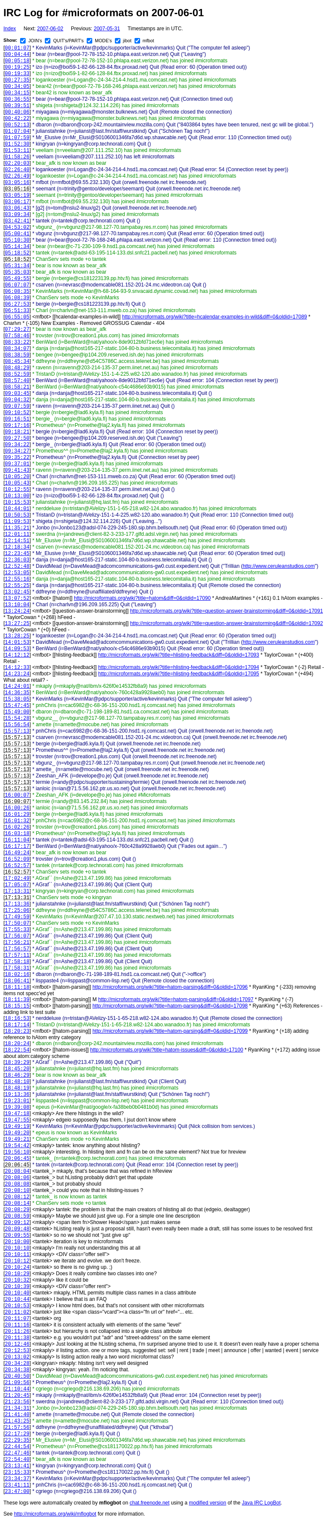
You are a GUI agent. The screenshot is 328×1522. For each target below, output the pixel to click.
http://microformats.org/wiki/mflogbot (55, 1514)
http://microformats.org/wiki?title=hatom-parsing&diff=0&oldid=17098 (170, 1006)
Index (9, 29)
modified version (207, 1503)
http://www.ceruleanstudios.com (279, 566)
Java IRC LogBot (261, 1503)
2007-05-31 (107, 29)
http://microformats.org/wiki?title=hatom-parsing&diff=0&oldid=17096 (170, 987)
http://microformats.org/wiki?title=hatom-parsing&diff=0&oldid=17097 (176, 999)
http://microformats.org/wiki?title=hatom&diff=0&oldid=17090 (142, 598)
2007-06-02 (50, 29)
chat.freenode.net (149, 1503)
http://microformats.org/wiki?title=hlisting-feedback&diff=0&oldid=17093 (178, 655)
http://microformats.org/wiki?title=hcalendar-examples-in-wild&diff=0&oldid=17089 (214, 317)
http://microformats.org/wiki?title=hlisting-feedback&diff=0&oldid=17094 (178, 667)
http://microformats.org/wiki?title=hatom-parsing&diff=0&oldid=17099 (170, 1031)
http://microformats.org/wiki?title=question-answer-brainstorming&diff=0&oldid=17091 (226, 611)
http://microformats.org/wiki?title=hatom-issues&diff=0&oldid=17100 (166, 1050)
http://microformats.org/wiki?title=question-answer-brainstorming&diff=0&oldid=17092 (226, 623)
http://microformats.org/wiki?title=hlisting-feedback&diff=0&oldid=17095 (178, 674)
